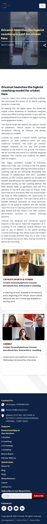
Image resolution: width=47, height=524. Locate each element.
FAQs (3, 474)
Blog (3, 470)
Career (4, 482)
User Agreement (7, 520)
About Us (5, 466)
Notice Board (7, 454)
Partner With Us (8, 458)
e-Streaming (7, 445)
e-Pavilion (5, 437)
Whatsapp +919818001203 (15, 404)
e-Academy (6, 449)
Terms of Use (21, 520)
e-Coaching (6, 441)
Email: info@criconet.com (14, 410)
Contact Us (6, 487)
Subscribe (38, 496)
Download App (10, 430)
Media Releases (8, 478)
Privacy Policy (35, 520)
